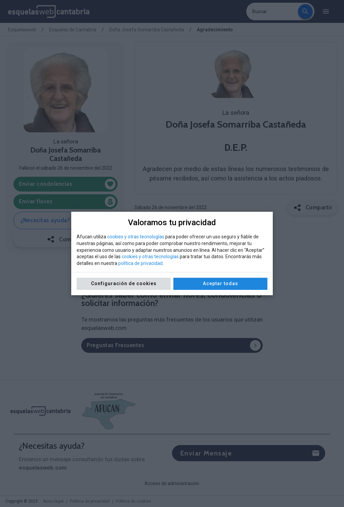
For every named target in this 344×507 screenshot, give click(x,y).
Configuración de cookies (124, 283)
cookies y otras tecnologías (135, 236)
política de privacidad (140, 263)
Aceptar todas (220, 283)
